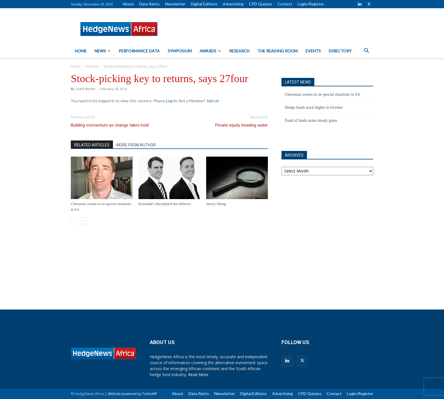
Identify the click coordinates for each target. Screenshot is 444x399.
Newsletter (175, 3)
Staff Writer (85, 89)
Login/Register (311, 3)
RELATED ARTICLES (92, 145)
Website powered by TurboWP (132, 393)
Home (81, 50)
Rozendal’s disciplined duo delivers (164, 204)
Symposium (180, 50)
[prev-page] (74, 220)
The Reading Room (277, 50)
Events (313, 50)
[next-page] (83, 220)
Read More (198, 374)
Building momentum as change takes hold (110, 125)
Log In (171, 100)
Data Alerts (149, 3)
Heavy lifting (216, 204)
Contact (285, 3)
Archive (92, 66)
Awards (210, 50)
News (102, 50)
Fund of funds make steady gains (311, 120)
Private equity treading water (241, 125)
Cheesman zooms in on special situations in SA (322, 94)
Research (239, 50)
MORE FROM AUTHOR (136, 145)
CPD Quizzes (260, 3)
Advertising (233, 3)
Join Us (212, 100)
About (128, 3)
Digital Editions (204, 3)
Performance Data (139, 50)
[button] (366, 51)
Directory (340, 50)
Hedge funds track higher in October (314, 107)
